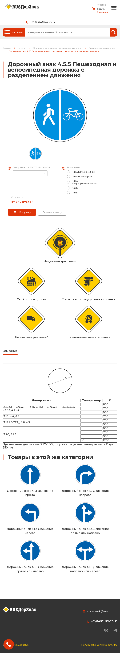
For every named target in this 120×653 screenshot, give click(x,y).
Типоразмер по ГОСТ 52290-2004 (31, 167)
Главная (7, 48)
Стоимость (17, 197)
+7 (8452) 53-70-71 (43, 22)
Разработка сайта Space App (99, 644)
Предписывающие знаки (102, 48)
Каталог (22, 48)
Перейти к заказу (52, 212)
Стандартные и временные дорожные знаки (57, 48)
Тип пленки (73, 167)
